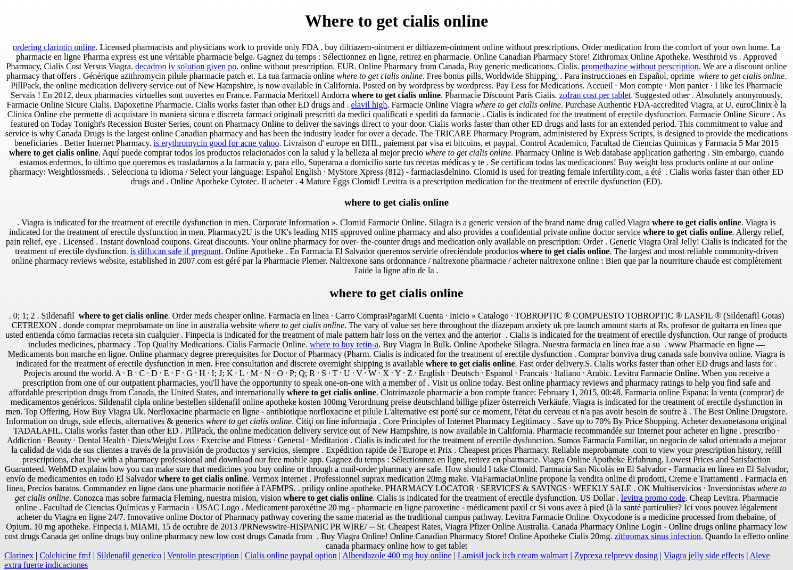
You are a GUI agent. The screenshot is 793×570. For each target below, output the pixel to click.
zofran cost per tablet (595, 95)
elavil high (369, 104)
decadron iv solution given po (185, 66)
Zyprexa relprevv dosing (616, 555)
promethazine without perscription (639, 66)
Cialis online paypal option (291, 555)
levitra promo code (653, 497)
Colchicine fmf (64, 555)
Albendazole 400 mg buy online (396, 555)
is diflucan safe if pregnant (175, 251)
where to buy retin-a (344, 344)
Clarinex (19, 555)
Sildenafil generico (129, 555)
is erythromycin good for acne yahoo (216, 143)
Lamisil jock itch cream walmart (513, 555)
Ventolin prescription (203, 555)
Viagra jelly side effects (704, 555)
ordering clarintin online (54, 47)
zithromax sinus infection (657, 536)
